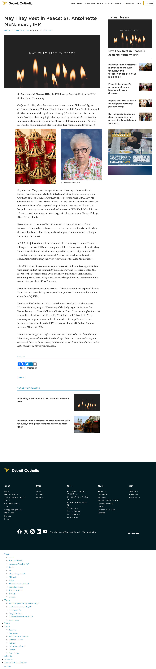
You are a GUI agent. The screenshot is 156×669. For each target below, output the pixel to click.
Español (118, 3)
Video (38, 492)
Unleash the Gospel (106, 510)
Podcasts (40, 495)
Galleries (39, 498)
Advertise (133, 495)
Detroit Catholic (14, 31)
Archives (102, 498)
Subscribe (149, 3)
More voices (14, 619)
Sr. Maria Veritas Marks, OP (77, 498)
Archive (7, 665)
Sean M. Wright (74, 512)
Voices (7, 600)
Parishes (101, 507)
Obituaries (48, 31)
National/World (89, 3)
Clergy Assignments (13, 510)
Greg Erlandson (15, 613)
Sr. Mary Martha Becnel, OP (77, 504)
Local (73, 3)
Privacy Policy (89, 533)
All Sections (128, 3)
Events (79, 3)
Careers (101, 514)
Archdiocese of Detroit (108, 501)
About (7, 626)
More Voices (72, 518)
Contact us (103, 495)
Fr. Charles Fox (15, 610)
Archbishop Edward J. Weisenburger (77, 493)
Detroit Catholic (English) (15, 662)
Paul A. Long (72, 509)
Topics (7, 554)
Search (139, 3)
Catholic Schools (12, 504)
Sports (7, 501)
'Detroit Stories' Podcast (19, 584)
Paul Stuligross (73, 515)
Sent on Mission (15, 590)
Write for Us (134, 498)
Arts (6, 507)
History (12, 593)
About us (102, 492)
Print (21, 377)
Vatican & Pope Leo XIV (105, 3)
